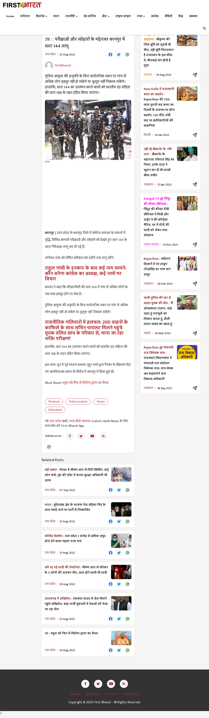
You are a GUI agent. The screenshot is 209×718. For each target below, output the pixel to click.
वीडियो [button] (168, 16)
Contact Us (112, 696)
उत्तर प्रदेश (55, 421)
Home (10, 16)
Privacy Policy (131, 696)
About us (75, 696)
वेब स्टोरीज (90, 16)
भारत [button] (56, 16)
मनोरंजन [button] (25, 16)
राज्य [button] (141, 16)
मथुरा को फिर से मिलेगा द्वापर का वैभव (85, 383)
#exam (101, 402)
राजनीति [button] (71, 16)
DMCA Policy (93, 696)
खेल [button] (105, 16)
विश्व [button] (180, 16)
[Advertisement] (88, 197)
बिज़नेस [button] (41, 16)
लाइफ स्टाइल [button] (123, 16)
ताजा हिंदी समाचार (80, 421)
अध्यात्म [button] (193, 16)
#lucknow (54, 402)
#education (55, 410)
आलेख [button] (155, 16)
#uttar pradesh (78, 402)
